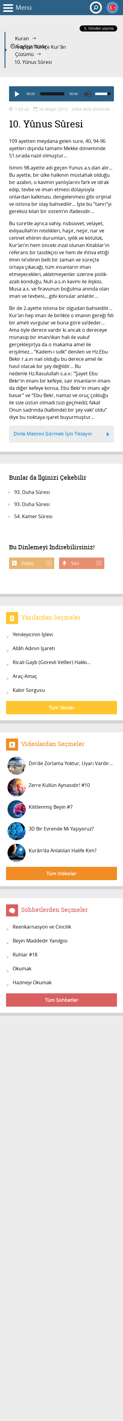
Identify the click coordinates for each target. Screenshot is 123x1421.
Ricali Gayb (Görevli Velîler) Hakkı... (51, 662)
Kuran (22, 38)
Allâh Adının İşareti (34, 648)
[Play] (17, 94)
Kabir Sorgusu (29, 690)
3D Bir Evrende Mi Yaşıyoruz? (51, 831)
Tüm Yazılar (61, 707)
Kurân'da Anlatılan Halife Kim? (52, 853)
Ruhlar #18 (25, 954)
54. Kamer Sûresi (33, 516)
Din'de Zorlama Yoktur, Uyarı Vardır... (60, 766)
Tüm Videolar (61, 873)
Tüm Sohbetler (61, 1000)
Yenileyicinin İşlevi (33, 634)
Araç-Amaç (25, 676)
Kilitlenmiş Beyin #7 (40, 809)
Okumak (22, 968)
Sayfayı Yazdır (29, 46)
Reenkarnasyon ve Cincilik (42, 926)
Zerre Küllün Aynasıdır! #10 (49, 787)
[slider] (52, 93)
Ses (85, 563)
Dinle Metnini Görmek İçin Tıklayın (61, 434)
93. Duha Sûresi (32, 492)
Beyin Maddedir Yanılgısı (40, 940)
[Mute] (88, 94)
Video (35, 563)
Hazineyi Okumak (32, 982)
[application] (61, 93)
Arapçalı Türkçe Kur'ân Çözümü (40, 51)
